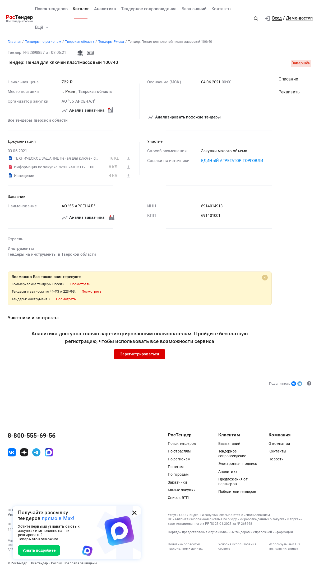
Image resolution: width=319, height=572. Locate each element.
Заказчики (177, 482)
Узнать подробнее (39, 550)
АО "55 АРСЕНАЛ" (78, 102)
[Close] (265, 278)
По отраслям (179, 452)
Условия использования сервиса (237, 547)
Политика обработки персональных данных (185, 547)
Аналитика (105, 9)
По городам (178, 475)
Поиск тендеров (51, 9)
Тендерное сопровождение (149, 9)
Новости (276, 459)
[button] (255, 18)
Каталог (81, 9)
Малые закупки (182, 490)
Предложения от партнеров (233, 481)
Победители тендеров (237, 492)
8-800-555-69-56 (32, 436)
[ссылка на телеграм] (36, 453)
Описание (288, 79)
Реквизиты (289, 92)
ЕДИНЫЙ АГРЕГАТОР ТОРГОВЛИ (232, 161)
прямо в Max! (58, 518)
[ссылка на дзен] (24, 453)
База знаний (194, 9)
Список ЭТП (178, 498)
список (293, 549)
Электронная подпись (237, 464)
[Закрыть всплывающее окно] (134, 513)
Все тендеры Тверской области (38, 121)
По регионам (179, 459)
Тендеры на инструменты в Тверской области (52, 255)
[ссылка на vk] (12, 453)
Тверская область (95, 92)
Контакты (221, 9)
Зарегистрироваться (139, 354)
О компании (279, 444)
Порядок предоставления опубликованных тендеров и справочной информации (230, 533)
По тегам (175, 467)
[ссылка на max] (49, 453)
